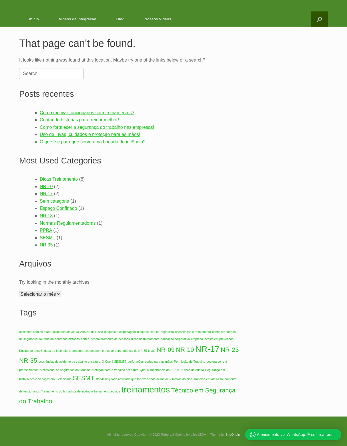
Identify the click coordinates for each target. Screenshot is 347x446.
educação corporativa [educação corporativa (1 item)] (175, 339)
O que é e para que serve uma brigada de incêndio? (92, 141)
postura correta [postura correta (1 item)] (217, 361)
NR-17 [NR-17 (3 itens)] (207, 349)
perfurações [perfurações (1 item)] (135, 361)
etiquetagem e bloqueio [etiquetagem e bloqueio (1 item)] (100, 350)
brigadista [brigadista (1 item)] (167, 331)
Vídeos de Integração (77, 19)
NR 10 (46, 186)
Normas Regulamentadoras (68, 223)
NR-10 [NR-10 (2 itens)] (185, 349)
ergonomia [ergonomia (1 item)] (76, 350)
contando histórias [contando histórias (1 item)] (67, 339)
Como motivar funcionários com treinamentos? (87, 112)
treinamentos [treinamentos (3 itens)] (145, 389)
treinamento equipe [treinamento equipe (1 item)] (107, 391)
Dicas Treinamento (59, 179)
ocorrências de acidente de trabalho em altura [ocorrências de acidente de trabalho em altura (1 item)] (70, 361)
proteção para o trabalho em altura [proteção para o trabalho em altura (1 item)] (115, 370)
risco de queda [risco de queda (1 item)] (194, 370)
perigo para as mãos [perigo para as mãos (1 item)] (159, 361)
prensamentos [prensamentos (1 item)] (29, 370)
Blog (120, 19)
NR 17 (46, 193)
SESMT (47, 237)
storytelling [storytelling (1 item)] (102, 379)
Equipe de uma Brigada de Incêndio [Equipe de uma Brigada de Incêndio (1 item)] (43, 350)
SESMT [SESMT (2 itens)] (83, 378)
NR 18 (46, 215)
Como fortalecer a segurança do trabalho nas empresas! (97, 127)
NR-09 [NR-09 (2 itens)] (166, 349)
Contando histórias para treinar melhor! (79, 119)
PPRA (46, 230)
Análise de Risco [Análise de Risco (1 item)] (91, 331)
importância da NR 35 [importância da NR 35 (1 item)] (132, 350)
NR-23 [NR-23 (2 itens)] (230, 349)
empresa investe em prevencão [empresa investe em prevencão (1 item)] (212, 339)
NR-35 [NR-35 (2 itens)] (28, 360)
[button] (319, 19)
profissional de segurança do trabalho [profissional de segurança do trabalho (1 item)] (65, 370)
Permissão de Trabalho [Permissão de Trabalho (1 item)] (190, 361)
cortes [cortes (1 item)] (85, 339)
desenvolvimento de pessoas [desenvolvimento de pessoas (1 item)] (110, 339)
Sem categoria (54, 201)
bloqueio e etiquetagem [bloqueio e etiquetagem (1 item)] (120, 331)
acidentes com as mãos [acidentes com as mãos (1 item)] (35, 331)
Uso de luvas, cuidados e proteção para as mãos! (90, 134)
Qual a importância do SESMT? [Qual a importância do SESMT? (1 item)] (161, 370)
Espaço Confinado (58, 208)
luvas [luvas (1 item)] (151, 350)
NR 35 (46, 244)
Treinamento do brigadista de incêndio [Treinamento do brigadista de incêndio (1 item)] (67, 391)
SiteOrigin (233, 434)
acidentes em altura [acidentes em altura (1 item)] (65, 331)
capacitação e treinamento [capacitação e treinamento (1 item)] (193, 331)
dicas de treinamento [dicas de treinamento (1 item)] (145, 339)
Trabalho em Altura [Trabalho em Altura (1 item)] (206, 379)
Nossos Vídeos (158, 19)
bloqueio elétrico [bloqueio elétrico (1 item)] (148, 331)
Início (34, 19)
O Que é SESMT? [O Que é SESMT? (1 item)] (114, 361)
